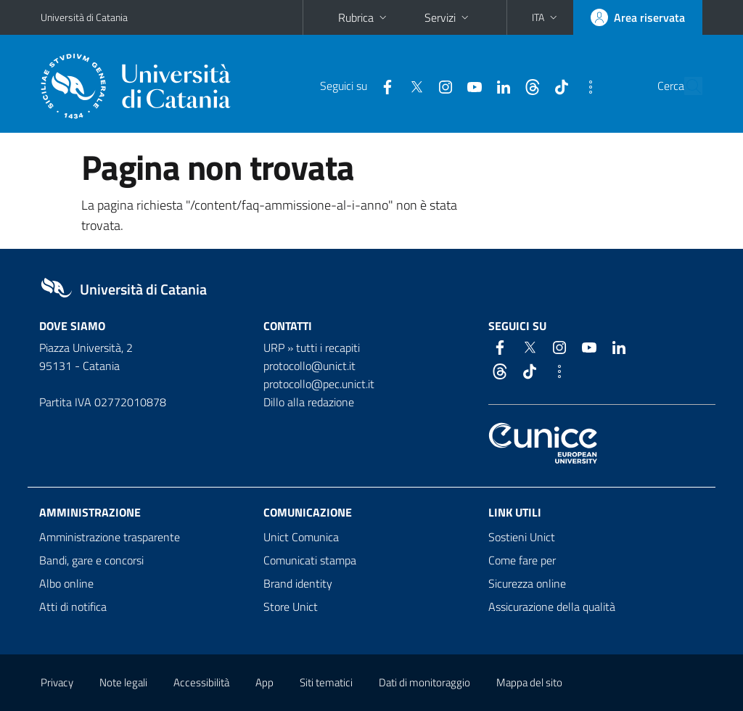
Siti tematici (326, 682)
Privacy (57, 682)
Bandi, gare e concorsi (91, 560)
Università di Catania (84, 17)
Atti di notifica (73, 606)
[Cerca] (688, 86)
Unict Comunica (301, 537)
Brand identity (297, 583)
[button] (546, 17)
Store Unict (290, 606)
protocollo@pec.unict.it (318, 384)
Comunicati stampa (309, 560)
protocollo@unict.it (309, 365)
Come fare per (522, 560)
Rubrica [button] (364, 17)
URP (273, 347)
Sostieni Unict (521, 537)
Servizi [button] (448, 17)
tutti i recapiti (328, 347)
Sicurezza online (527, 583)
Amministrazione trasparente (109, 537)
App (264, 682)
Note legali (123, 682)
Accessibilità (201, 682)
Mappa (529, 682)
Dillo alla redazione (308, 402)
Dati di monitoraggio (424, 682)
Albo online (66, 583)
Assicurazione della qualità (551, 606)
